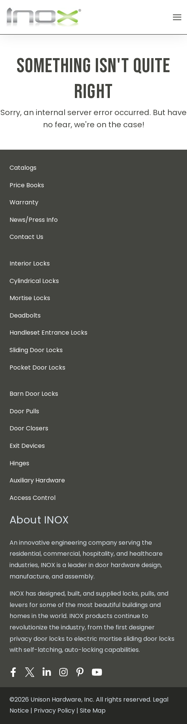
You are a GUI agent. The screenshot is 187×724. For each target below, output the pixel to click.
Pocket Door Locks (37, 367)
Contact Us (26, 236)
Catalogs (23, 167)
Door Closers (29, 428)
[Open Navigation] (177, 17)
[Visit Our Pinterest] (80, 672)
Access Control (32, 497)
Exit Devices (27, 445)
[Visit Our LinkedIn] (46, 672)
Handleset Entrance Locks (48, 332)
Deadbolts (25, 315)
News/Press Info (34, 219)
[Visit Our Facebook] (13, 672)
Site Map (93, 710)
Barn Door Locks (34, 393)
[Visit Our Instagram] (63, 672)
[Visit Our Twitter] (30, 672)
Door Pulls (24, 411)
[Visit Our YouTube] (97, 672)
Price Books (27, 185)
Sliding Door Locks (36, 350)
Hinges (19, 463)
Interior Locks (30, 263)
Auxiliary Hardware (37, 480)
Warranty (24, 202)
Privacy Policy (54, 710)
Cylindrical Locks (34, 281)
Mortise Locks (30, 298)
